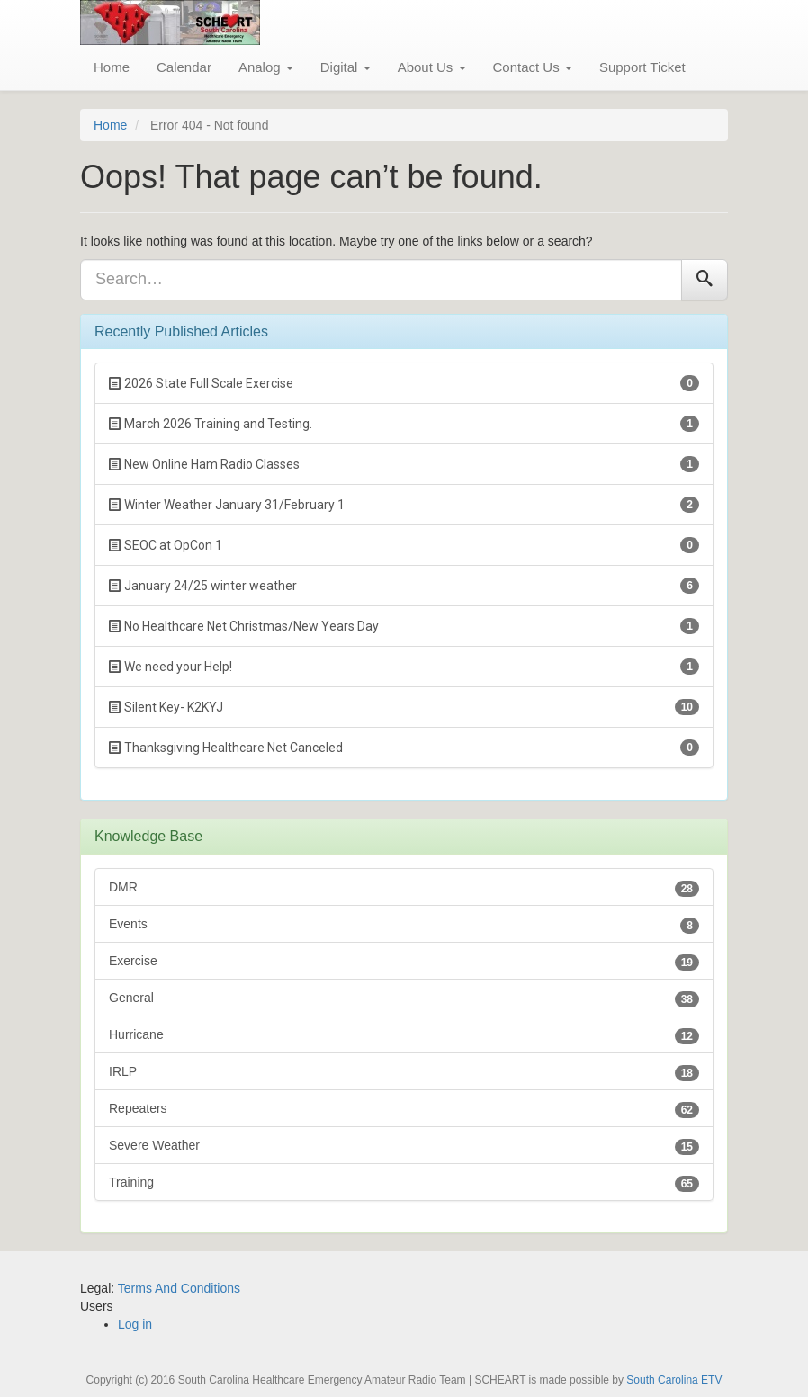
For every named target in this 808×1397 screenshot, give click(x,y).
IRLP (404, 1072)
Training (404, 1183)
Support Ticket (642, 67)
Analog (265, 67)
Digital (345, 67)
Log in (135, 1324)
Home (112, 67)
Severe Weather (404, 1146)
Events (404, 925)
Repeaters (404, 1109)
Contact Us (532, 67)
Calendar (184, 67)
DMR (404, 888)
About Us (432, 67)
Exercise (404, 962)
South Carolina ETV (674, 1380)
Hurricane (404, 1035)
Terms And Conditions (179, 1288)
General (404, 998)
